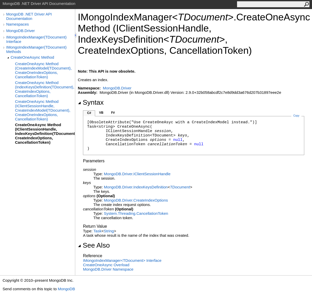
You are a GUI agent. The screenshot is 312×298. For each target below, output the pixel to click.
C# (89, 113)
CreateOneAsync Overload (106, 265)
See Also (94, 245)
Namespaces (17, 24)
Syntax (91, 102)
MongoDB (66, 289)
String (109, 231)
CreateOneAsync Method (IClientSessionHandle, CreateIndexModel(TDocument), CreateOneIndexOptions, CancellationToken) (42, 110)
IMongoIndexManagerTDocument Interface (122, 260)
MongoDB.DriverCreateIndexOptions (136, 200)
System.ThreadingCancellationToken (136, 213)
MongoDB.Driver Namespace (108, 269)
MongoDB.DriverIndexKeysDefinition (136, 187)
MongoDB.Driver (20, 30)
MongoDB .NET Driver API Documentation (29, 16)
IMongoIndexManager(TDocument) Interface (36, 39)
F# (113, 112)
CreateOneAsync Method (32, 57)
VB (101, 112)
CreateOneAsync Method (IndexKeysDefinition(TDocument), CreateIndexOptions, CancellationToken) (44, 89)
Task (98, 231)
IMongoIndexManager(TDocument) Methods (36, 49)
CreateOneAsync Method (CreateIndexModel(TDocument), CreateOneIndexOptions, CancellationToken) (43, 70)
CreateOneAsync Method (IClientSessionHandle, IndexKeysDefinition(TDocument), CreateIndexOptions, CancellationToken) (45, 133)
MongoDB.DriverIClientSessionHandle (137, 174)
